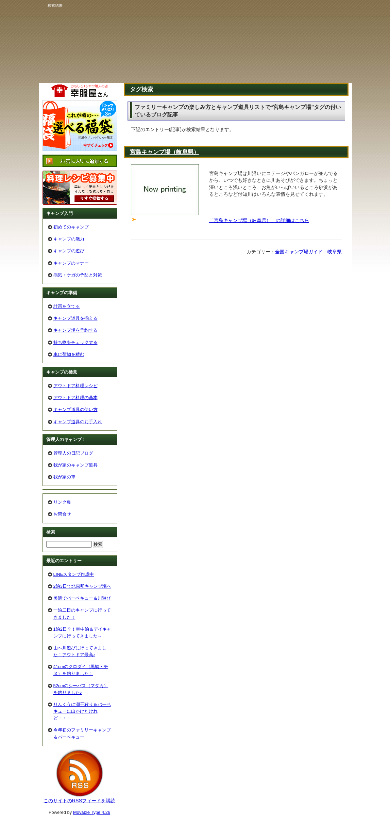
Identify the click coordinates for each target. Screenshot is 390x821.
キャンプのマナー (71, 263)
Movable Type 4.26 (91, 812)
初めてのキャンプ (71, 227)
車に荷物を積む (68, 354)
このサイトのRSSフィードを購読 (80, 800)
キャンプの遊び (68, 250)
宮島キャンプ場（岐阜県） (164, 151)
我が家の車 (64, 476)
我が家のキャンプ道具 (75, 465)
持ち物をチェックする (75, 342)
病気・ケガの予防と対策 (77, 275)
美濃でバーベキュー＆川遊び (82, 598)
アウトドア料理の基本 (75, 397)
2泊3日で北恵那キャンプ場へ (82, 586)
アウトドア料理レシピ (75, 385)
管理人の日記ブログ (73, 453)
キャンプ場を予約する (75, 330)
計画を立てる (66, 306)
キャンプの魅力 (68, 238)
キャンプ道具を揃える (75, 318)
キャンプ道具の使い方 (75, 409)
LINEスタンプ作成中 (73, 574)
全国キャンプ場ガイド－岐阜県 (308, 251)
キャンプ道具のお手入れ (77, 421)
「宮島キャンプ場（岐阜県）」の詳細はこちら (259, 220)
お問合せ (62, 514)
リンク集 (62, 502)
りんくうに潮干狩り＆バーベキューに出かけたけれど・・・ (82, 711)
